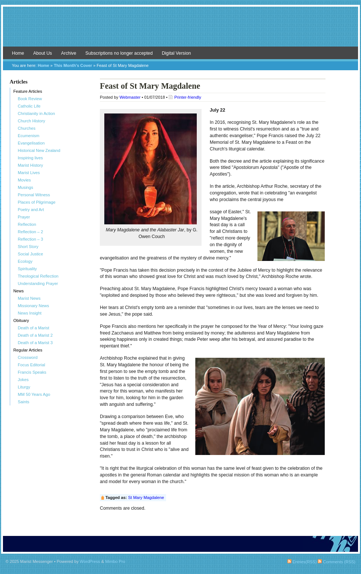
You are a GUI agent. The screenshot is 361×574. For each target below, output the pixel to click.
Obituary (21, 320)
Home (18, 53)
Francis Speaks (32, 372)
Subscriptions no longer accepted (119, 53)
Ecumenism (28, 135)
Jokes (23, 379)
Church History (31, 121)
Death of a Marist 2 (35, 335)
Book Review (30, 98)
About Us (42, 53)
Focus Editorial (31, 365)
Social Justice (30, 254)
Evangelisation (31, 143)
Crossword (27, 357)
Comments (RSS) (336, 562)
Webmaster (130, 97)
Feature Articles (27, 91)
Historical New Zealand (39, 150)
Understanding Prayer (38, 283)
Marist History (30, 165)
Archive (68, 53)
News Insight (29, 313)
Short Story (28, 246)
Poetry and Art (31, 209)
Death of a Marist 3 (35, 342)
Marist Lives (29, 172)
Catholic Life (29, 106)
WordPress (90, 561)
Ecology (25, 261)
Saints (23, 402)
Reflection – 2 (30, 232)
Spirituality (27, 268)
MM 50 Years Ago (34, 394)
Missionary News (33, 305)
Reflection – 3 (30, 239)
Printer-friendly (187, 97)
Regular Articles (27, 350)
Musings (25, 187)
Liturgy (24, 387)
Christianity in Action (36, 113)
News (18, 291)
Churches (27, 128)
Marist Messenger (180, 30)
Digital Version (176, 53)
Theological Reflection (38, 276)
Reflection (27, 224)
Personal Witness (34, 195)
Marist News (29, 298)
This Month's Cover (73, 65)
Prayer (24, 217)
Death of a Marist (33, 328)
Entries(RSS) (302, 562)
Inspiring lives (30, 158)
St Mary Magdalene (146, 497)
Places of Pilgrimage (36, 202)
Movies (24, 180)
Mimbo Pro (115, 561)
